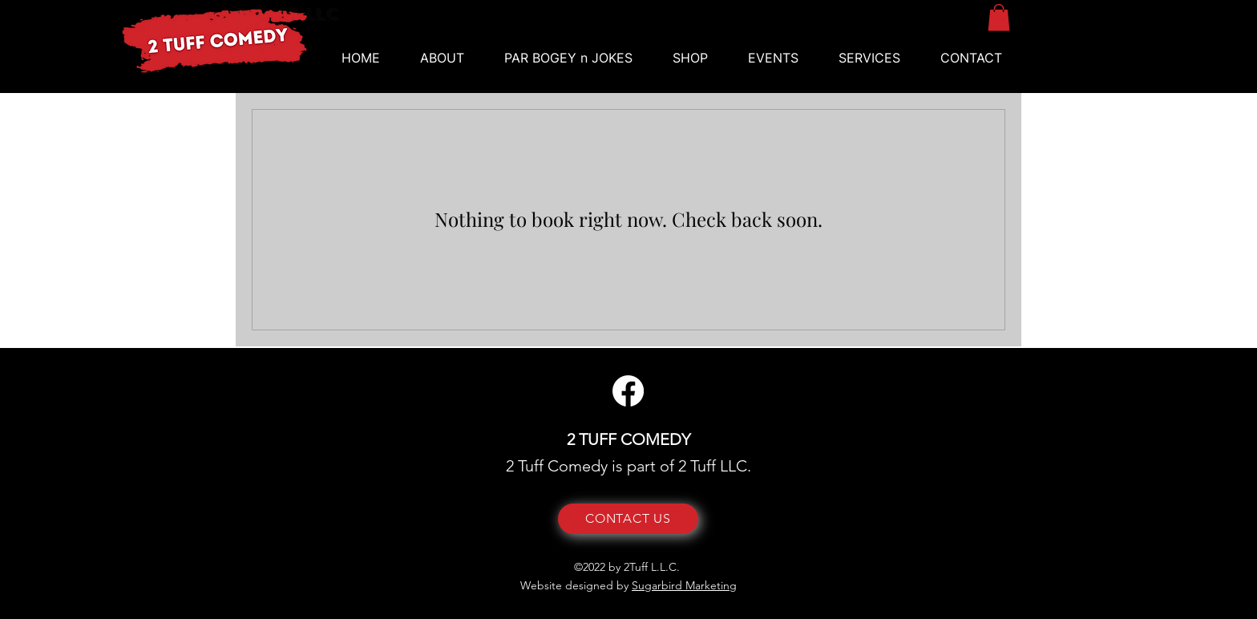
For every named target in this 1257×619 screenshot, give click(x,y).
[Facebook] (628, 391)
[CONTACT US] (628, 519)
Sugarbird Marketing (684, 585)
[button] (773, 58)
